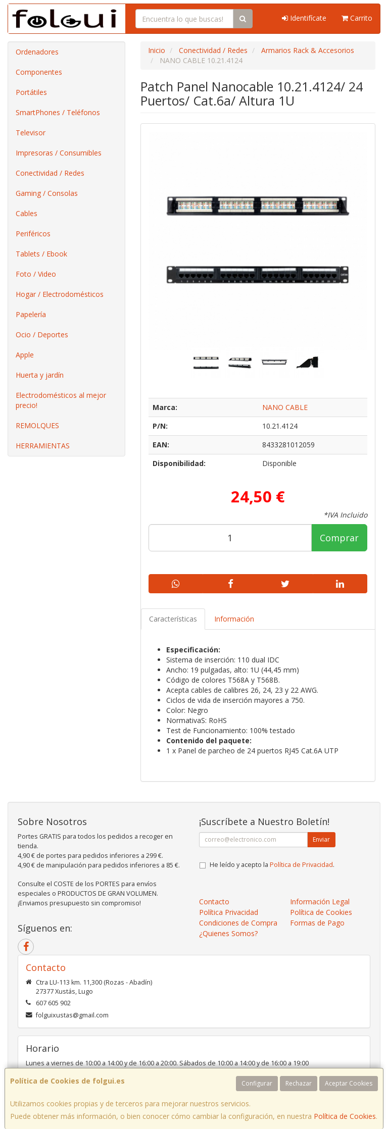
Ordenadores (37, 52)
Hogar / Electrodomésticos (60, 294)
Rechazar (298, 1083)
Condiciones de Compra (238, 923)
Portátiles (31, 92)
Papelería (31, 314)
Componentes (39, 72)
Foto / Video (36, 274)
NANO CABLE (285, 407)
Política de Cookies (345, 1116)
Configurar (256, 1083)
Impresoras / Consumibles (59, 153)
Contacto (214, 901)
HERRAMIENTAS (43, 445)
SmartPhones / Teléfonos (58, 112)
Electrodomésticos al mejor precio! (61, 400)
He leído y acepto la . (272, 864)
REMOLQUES (37, 425)
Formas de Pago (317, 923)
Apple (25, 355)
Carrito (357, 18)
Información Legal (320, 901)
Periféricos (33, 233)
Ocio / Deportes (42, 334)
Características (173, 619)
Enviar (321, 839)
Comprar (339, 538)
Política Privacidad (228, 912)
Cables (26, 213)
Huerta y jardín (40, 375)
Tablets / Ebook (41, 254)
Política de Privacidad (301, 864)
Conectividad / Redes (50, 173)
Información (234, 619)
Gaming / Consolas (47, 193)
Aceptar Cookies (348, 1083)
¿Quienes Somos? (228, 933)
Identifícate (304, 18)
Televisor (30, 132)
